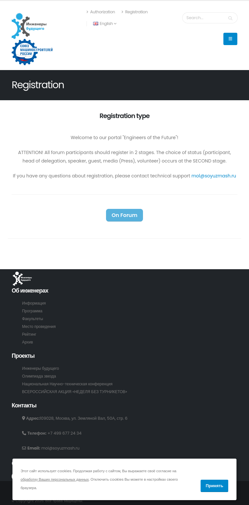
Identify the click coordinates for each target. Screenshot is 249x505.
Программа (32, 311)
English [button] (110, 23)
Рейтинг (29, 334)
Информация (34, 303)
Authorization (106, 12)
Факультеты (33, 318)
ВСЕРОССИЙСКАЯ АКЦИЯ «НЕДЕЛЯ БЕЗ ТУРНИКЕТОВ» (77, 391)
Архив (27, 342)
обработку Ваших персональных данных (54, 479)
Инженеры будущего (41, 368)
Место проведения (39, 326)
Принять (214, 485)
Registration (140, 12)
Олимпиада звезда (40, 376)
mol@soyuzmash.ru (213, 176)
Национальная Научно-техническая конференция (69, 384)
